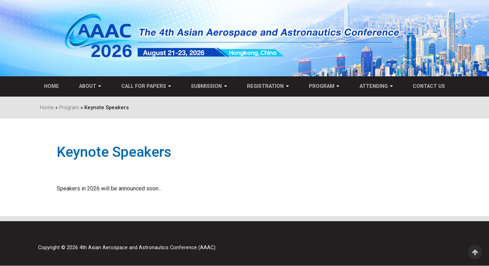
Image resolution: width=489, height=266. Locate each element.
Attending (374, 86)
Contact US (429, 86)
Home (50, 86)
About (87, 86)
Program (322, 86)
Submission (206, 86)
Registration (265, 86)
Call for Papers (143, 86)
